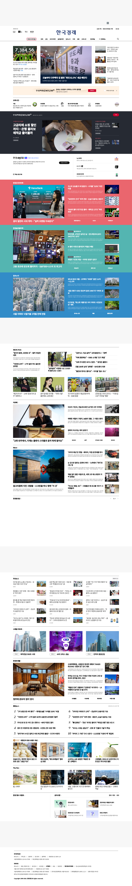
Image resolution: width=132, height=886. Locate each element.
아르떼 (15, 402)
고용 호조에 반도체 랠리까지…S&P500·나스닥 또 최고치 (37, 266)
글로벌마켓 (61, 39)
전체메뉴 (103, 39)
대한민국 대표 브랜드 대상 (29, 740)
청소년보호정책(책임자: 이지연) (83, 866)
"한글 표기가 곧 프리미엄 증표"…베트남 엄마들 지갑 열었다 (60, 601)
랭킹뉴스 (16, 706)
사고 (117, 795)
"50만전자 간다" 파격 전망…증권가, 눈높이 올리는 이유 (91, 717)
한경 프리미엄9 (31, 39)
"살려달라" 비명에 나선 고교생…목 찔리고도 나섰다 (59, 369)
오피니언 (83, 39)
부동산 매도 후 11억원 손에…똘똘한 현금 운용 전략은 (102, 126)
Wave (15, 447)
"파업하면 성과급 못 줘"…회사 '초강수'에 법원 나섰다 (113, 80)
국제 (73, 39)
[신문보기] (14, 32)
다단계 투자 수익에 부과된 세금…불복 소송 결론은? (97, 592)
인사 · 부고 (112, 795)
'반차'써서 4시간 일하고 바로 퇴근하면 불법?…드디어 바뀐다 (38, 733)
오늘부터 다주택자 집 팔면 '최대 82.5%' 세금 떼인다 (65, 77)
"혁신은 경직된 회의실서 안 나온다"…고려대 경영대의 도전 (60, 619)
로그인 (117, 29)
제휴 (22, 866)
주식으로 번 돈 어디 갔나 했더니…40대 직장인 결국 (35, 722)
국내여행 (86, 698)
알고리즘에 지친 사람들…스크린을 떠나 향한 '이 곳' (35, 485)
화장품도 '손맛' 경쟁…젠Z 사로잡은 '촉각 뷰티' (24, 592)
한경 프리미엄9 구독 (108, 29)
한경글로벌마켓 (18, 228)
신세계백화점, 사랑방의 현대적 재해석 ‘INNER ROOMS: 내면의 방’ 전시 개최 (84, 665)
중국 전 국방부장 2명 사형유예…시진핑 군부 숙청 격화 (36, 728)
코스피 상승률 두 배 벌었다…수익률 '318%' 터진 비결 (85, 187)
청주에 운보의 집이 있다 (23, 699)
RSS (54, 866)
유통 (78, 39)
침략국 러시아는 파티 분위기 (78, 430)
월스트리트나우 (74, 231)
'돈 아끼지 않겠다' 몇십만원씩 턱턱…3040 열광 (79, 394)
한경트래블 (16, 661)
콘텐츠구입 (26, 866)
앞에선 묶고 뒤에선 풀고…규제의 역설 (106, 787)
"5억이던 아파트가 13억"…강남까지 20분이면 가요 (24, 610)
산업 (46, 39)
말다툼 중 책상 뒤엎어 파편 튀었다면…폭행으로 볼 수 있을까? (24, 601)
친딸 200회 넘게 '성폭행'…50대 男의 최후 (90, 366)
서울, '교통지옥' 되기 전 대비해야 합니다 (79, 787)
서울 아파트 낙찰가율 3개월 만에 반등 (29, 314)
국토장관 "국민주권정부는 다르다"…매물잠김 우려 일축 (112, 59)
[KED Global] (32, 32)
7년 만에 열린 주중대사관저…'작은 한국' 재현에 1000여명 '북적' (96, 610)
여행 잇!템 (112, 698)
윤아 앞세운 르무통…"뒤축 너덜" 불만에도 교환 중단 (51, 394)
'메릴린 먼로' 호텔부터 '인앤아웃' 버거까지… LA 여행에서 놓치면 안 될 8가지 (85, 688)
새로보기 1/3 (115, 578)
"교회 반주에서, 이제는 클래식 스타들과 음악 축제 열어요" (38, 440)
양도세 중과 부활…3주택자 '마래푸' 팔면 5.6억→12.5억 (84, 280)
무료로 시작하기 (64, 163)
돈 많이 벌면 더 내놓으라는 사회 (49, 106)
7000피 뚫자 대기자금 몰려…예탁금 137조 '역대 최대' (85, 210)
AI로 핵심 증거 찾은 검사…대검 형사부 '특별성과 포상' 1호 (60, 583)
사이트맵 (41, 866)
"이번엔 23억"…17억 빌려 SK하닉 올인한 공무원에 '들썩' (37, 717)
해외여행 (99, 698)
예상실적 (76, 268)
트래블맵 (74, 698)
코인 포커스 (98, 138)
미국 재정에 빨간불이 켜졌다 (76, 106)
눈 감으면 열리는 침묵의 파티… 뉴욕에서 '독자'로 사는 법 (85, 463)
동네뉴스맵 (77, 313)
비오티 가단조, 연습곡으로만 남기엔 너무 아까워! (85, 407)
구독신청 (23, 856)
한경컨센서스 (77, 220)
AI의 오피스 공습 (59, 654)
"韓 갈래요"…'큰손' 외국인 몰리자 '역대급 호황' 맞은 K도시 (93, 722)
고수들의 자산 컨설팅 (18, 121)
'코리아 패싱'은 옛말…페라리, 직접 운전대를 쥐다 (85, 452)
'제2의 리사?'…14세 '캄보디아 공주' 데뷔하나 (24, 394)
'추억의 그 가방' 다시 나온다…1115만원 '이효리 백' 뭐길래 (92, 733)
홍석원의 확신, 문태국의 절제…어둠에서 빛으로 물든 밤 (60, 610)
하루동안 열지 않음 (110, 90)
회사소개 (16, 856)
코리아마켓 (53, 39)
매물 (93, 313)
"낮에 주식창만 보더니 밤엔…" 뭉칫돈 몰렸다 (91, 362)
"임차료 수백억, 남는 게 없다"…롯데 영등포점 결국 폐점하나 (25, 82)
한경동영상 (16, 498)
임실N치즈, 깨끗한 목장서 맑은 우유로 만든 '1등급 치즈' (25, 760)
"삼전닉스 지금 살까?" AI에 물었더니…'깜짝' (91, 353)
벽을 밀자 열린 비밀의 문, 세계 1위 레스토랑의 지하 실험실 (85, 475)
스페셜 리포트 (17, 629)
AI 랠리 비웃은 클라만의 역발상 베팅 (80, 246)
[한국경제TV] (20, 32)
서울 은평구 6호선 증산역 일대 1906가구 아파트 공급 (85, 292)
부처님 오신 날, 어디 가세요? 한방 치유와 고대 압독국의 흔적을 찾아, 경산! (85, 677)
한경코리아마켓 (18, 183)
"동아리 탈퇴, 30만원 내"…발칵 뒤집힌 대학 (27, 354)
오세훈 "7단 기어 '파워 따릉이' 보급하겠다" (96, 583)
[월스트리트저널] (26, 32)
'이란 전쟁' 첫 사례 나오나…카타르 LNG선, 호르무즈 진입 (113, 49)
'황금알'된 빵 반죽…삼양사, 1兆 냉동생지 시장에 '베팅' (24, 70)
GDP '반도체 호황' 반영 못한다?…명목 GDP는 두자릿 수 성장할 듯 (24, 76)
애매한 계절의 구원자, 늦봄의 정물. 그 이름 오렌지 (85, 418)
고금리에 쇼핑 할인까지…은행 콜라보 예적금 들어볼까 (24, 129)
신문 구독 (99, 29)
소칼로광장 (98, 106)
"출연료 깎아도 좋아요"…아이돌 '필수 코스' (90, 371)
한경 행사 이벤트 (18, 795)
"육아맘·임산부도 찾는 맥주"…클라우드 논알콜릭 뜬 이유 (97, 619)
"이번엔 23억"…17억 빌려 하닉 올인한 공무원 (26, 365)
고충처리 (30, 856)
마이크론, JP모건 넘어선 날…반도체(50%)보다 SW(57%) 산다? (84, 235)
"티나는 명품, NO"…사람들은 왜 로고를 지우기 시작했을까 (85, 487)
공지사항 (57, 795)
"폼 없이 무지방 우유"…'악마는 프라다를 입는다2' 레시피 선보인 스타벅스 (61, 593)
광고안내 (37, 856)
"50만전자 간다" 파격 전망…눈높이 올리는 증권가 (85, 199)
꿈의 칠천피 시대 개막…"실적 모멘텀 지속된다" (33, 221)
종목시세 (93, 268)
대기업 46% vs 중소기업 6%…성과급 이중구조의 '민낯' (23, 583)
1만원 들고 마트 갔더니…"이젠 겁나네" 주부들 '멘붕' (106, 394)
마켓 (110, 220)
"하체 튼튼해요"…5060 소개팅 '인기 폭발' (90, 357)
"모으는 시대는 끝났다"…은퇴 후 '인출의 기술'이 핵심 (91, 728)
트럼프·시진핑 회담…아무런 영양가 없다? (82, 259)
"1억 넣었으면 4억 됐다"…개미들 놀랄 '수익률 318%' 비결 (38, 711)
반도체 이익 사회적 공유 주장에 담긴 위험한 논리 (22, 107)
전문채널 (92, 39)
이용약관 (59, 866)
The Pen (16, 768)
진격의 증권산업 (95, 654)
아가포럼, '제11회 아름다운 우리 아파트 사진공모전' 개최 (85, 303)
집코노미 (68, 39)
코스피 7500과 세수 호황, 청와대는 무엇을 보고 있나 (25, 63)
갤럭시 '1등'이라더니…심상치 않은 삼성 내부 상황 (96, 601)
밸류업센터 (110, 313)
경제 (42, 39)
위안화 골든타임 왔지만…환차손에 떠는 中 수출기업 (113, 70)
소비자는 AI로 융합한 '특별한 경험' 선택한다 (79, 760)
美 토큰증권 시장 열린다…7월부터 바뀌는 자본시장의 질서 (102, 143)
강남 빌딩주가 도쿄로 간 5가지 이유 (51, 787)
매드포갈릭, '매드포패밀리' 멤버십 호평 (51, 760)
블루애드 (44, 856)
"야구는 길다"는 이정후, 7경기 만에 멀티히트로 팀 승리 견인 (23, 619)
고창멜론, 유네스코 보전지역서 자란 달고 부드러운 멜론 (107, 760)
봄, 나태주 (16, 786)
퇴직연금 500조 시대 (24, 654)
